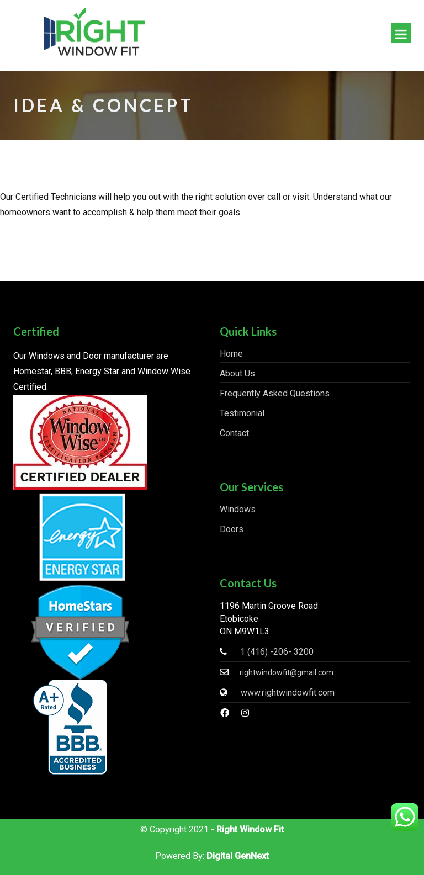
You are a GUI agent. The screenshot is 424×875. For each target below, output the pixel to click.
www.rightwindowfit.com (288, 692)
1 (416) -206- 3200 (277, 651)
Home (231, 353)
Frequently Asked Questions (275, 393)
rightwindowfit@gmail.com (286, 672)
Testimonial (242, 413)
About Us (237, 373)
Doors (231, 529)
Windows (238, 509)
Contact (234, 433)
